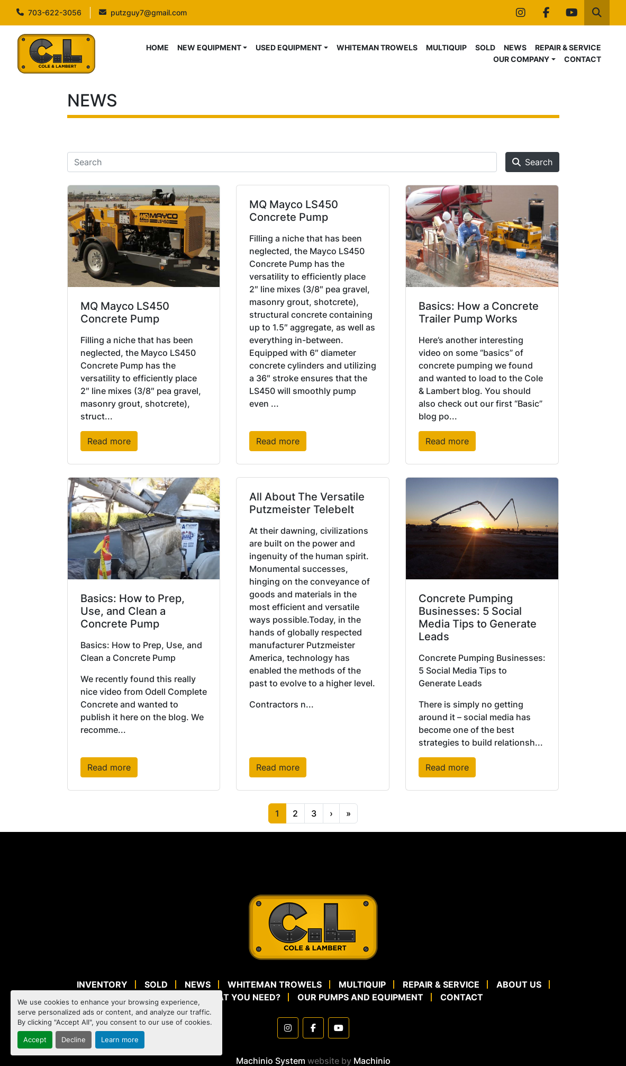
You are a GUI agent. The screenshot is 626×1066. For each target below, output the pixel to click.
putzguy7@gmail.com (149, 12)
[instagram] (520, 12)
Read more (109, 441)
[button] (212, 47)
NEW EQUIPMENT (209, 47)
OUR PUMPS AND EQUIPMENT (360, 997)
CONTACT (582, 59)
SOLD (485, 47)
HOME (157, 47)
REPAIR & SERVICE (568, 47)
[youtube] (571, 12)
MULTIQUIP (446, 47)
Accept (35, 1040)
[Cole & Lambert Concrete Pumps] (313, 926)
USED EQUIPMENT (289, 47)
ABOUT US (518, 984)
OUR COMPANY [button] (521, 59)
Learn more (120, 1040)
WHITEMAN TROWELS (377, 47)
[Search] (282, 162)
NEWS (515, 47)
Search (532, 162)
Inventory (102, 984)
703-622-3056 (54, 12)
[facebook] (546, 12)
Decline (73, 1040)
